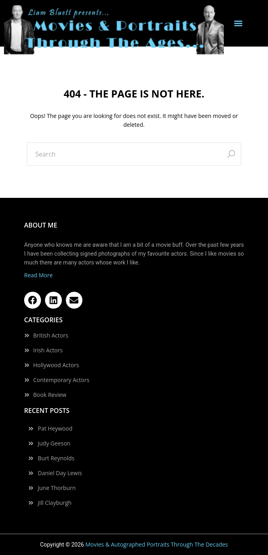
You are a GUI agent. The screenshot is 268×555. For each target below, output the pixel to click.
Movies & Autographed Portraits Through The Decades (156, 544)
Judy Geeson (54, 443)
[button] (238, 23)
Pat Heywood (55, 428)
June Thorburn (57, 488)
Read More (38, 275)
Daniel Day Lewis (60, 473)
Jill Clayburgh (55, 503)
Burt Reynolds (56, 458)
